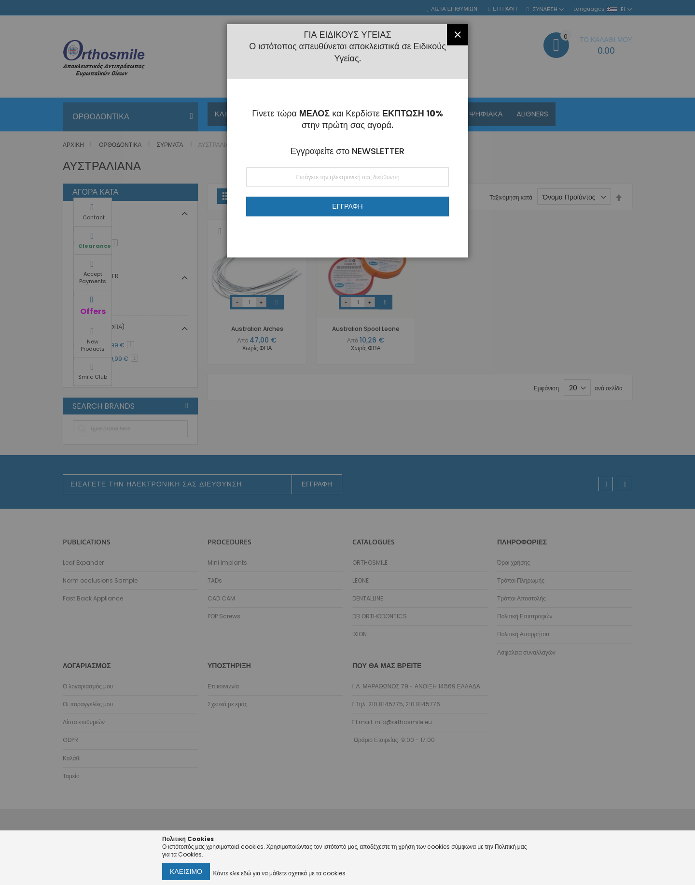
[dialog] (347, 442)
